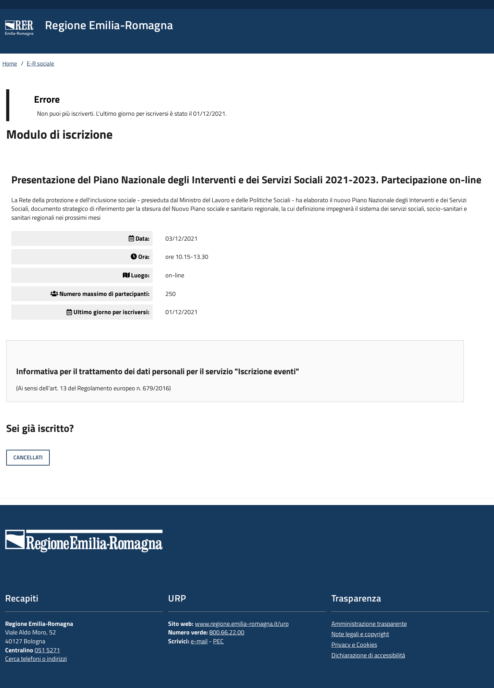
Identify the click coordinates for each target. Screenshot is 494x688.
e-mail (199, 641)
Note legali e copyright (360, 634)
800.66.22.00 (226, 632)
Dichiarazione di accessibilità (368, 655)
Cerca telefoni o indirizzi (36, 658)
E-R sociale (40, 63)
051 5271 (47, 650)
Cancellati (28, 457)
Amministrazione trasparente (369, 623)
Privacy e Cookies (354, 644)
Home (9, 63)
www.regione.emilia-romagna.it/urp (242, 623)
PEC (218, 641)
